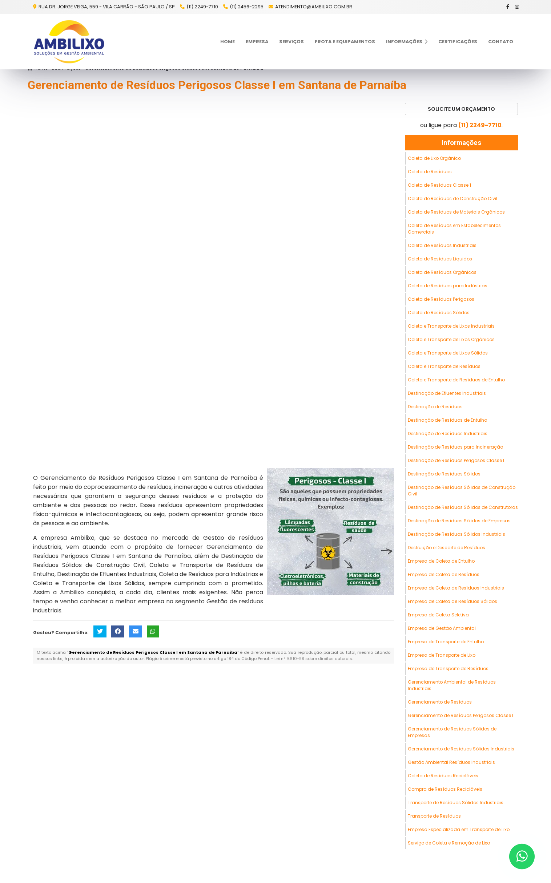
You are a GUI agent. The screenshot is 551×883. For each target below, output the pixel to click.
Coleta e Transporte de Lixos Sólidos (448, 353)
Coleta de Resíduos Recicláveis (443, 776)
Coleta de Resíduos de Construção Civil (452, 198)
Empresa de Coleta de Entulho (441, 561)
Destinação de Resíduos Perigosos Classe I (456, 460)
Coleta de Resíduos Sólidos (439, 312)
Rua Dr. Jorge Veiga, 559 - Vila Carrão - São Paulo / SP (106, 7)
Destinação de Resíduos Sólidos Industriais (456, 534)
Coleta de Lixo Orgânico (434, 158)
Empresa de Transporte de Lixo (441, 655)
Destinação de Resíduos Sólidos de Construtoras (463, 507)
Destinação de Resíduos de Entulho (447, 420)
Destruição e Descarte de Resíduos (446, 547)
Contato (500, 42)
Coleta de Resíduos (430, 172)
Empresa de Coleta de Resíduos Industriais (456, 588)
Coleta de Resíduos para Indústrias (447, 286)
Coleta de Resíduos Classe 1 (439, 185)
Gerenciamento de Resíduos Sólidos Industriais (461, 749)
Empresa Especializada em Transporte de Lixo (459, 829)
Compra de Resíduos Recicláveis (445, 789)
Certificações (457, 42)
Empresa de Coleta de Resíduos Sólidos (452, 601)
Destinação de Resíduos (435, 407)
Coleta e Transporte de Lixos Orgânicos (451, 339)
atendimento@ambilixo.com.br (313, 7)
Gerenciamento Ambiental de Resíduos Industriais (452, 685)
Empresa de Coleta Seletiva (438, 615)
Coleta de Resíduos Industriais (442, 245)
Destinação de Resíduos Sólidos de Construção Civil (461, 490)
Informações (406, 42)
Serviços (291, 42)
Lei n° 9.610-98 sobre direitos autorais (313, 658)
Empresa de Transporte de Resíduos (448, 668)
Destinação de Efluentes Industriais (447, 393)
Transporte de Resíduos (434, 816)
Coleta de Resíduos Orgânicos (442, 272)
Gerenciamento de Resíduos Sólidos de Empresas (452, 732)
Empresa (257, 42)
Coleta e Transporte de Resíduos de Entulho (456, 380)
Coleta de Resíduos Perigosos (441, 299)
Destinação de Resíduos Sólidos (444, 474)
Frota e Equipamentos (345, 42)
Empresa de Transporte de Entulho (446, 642)
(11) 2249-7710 (202, 7)
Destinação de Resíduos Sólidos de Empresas (459, 521)
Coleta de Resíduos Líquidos (440, 259)
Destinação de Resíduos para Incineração (455, 447)
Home (227, 42)
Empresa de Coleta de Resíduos (443, 574)
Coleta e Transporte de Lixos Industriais (451, 326)
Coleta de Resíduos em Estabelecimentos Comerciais (454, 228)
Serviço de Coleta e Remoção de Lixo (449, 843)
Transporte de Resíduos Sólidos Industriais (455, 802)
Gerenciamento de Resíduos (440, 702)
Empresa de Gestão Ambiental (442, 628)
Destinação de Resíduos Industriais (447, 433)
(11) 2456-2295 (247, 7)
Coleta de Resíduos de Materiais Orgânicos (456, 212)
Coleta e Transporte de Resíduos (444, 366)
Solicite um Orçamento (461, 109)
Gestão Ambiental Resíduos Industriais (451, 762)
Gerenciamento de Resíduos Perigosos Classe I (460, 715)
